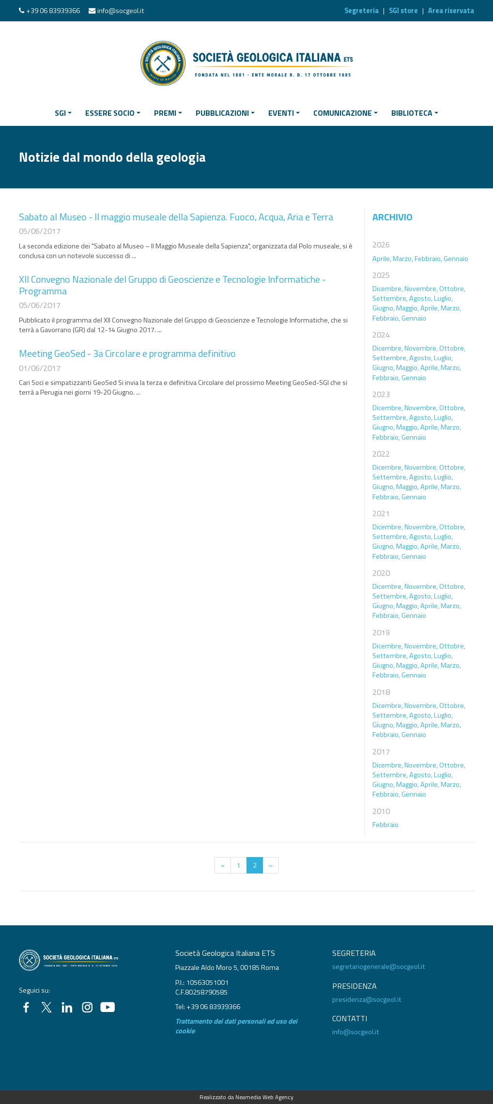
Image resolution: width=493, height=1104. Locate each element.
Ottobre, (452, 288)
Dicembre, (387, 288)
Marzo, (403, 258)
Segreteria (361, 10)
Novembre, (421, 288)
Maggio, (407, 308)
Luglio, (443, 298)
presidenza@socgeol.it (366, 999)
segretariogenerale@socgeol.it (378, 966)
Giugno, (383, 308)
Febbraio (385, 824)
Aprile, (381, 258)
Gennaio (456, 258)
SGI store (403, 10)
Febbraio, (428, 258)
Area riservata (451, 10)
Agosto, (420, 298)
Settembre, (390, 298)
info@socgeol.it (120, 10)
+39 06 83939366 (53, 10)
